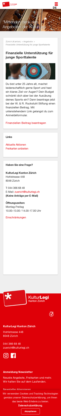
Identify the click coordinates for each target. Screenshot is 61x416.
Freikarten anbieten (17, 148)
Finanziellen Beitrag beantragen (26, 123)
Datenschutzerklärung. (30, 405)
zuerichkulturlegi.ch (16, 347)
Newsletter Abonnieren (17, 389)
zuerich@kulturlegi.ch (27, 191)
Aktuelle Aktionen (16, 144)
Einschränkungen (16, 217)
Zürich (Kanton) (13, 41)
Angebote (28, 41)
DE (55, 7)
